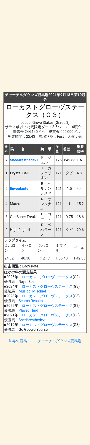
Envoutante (19, 188)
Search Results (31, 301)
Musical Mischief (32, 291)
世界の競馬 (18, 341)
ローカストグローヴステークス (47, 277)
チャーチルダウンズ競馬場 (59, 341)
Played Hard (28, 310)
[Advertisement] (45, 47)
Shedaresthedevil (24, 160)
